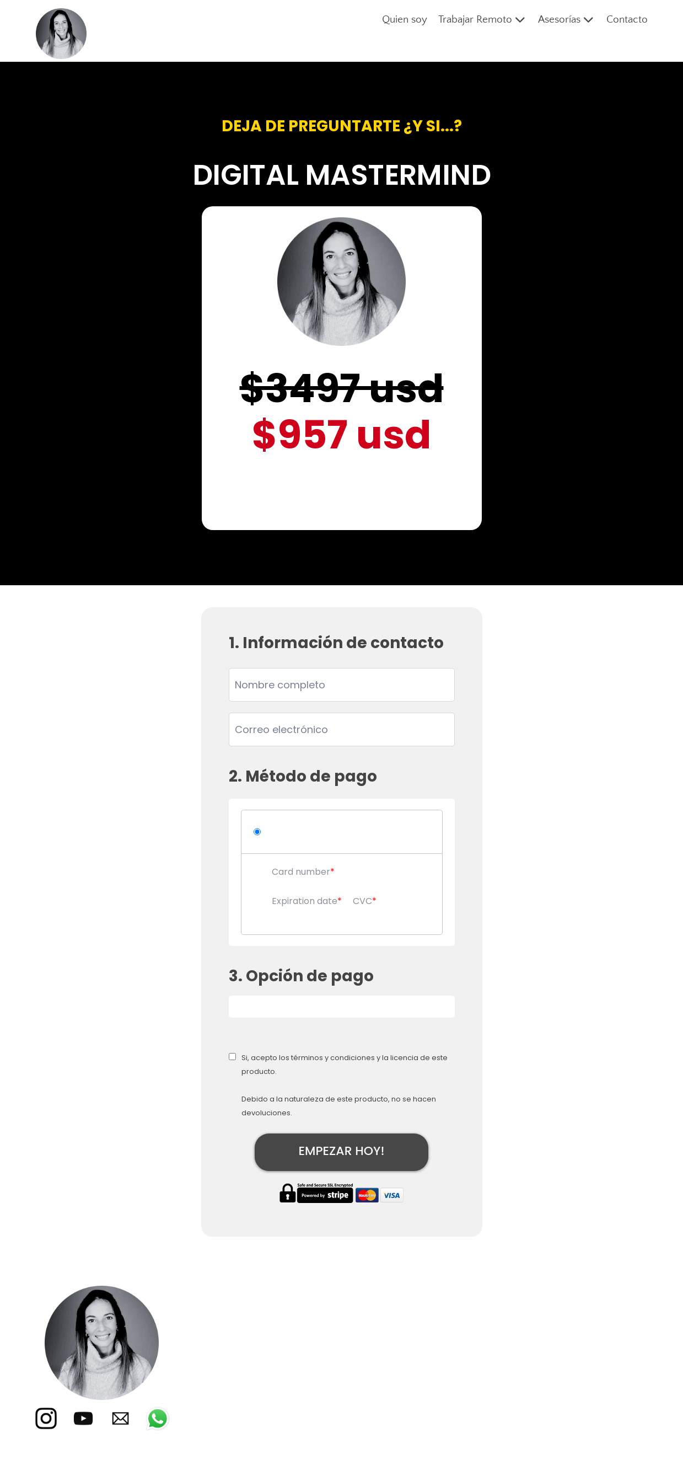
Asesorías (566, 20)
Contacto (627, 19)
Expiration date (304, 901)
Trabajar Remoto (482, 20)
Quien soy (404, 19)
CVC (362, 901)
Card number (301, 871)
